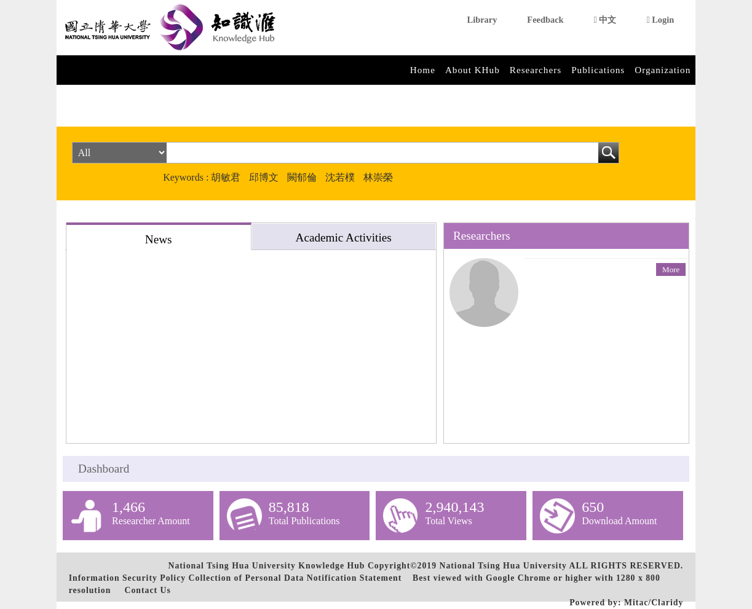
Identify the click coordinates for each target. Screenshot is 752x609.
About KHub (472, 70)
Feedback (545, 20)
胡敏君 (225, 177)
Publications (598, 70)
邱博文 (264, 177)
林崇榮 (378, 177)
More (670, 269)
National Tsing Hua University (502, 565)
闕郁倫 (302, 177)
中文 (605, 20)
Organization (663, 70)
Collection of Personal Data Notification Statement (295, 578)
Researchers (535, 70)
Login (660, 20)
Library (482, 20)
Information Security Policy (127, 578)
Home (422, 70)
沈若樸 (340, 177)
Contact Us (147, 590)
